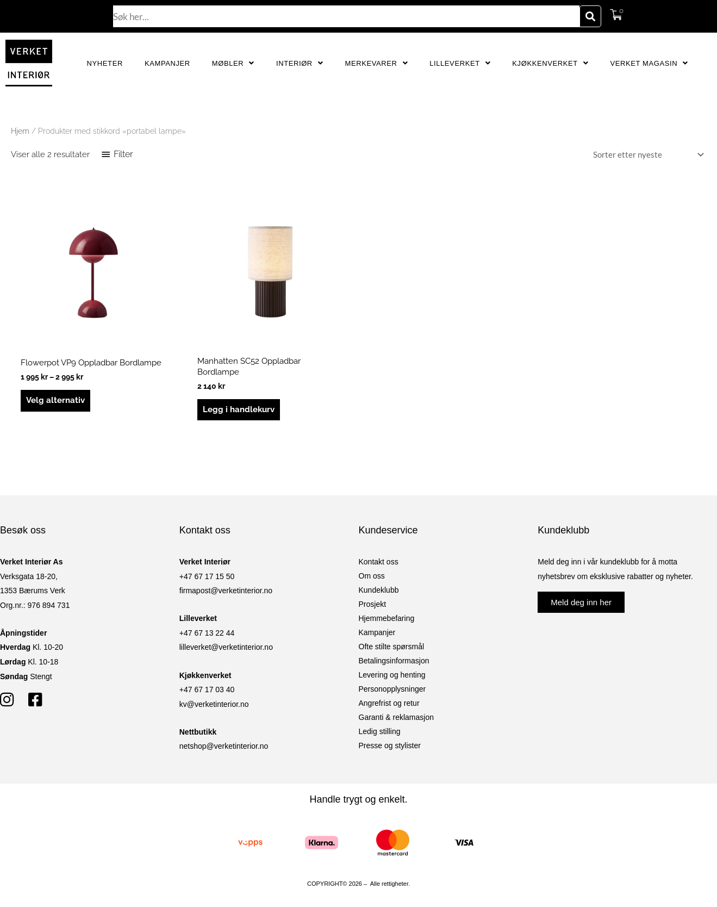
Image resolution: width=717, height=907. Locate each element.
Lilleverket (459, 63)
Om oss (372, 575)
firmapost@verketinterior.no (225, 590)
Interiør (299, 63)
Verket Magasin (649, 63)
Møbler (233, 63)
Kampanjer (167, 63)
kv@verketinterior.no (214, 704)
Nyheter (105, 63)
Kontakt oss (378, 561)
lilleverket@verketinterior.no (226, 647)
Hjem (20, 131)
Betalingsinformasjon (394, 660)
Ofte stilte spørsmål (392, 646)
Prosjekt (372, 604)
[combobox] (346, 16)
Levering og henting (392, 674)
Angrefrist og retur (389, 703)
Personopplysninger (392, 689)
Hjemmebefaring (387, 618)
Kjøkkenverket (550, 63)
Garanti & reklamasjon (396, 717)
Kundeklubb (379, 590)
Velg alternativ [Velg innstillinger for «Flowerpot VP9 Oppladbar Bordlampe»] (55, 400)
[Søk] (590, 16)
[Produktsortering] (646, 155)
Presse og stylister (390, 745)
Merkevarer (376, 63)
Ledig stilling (380, 731)
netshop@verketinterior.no (224, 746)
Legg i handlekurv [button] (239, 409)
